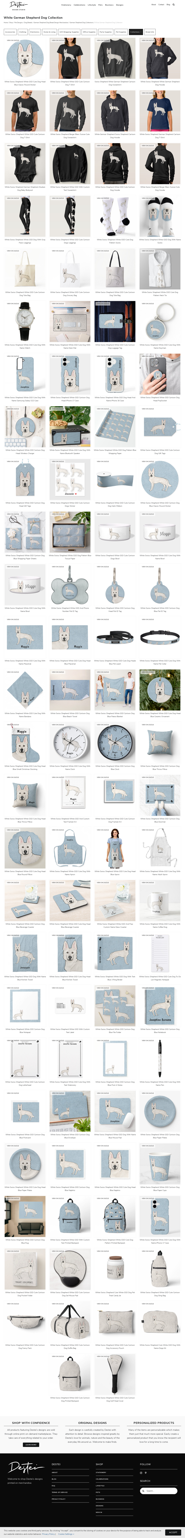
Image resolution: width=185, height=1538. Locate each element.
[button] (174, 4)
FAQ (53, 1486)
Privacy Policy (58, 1499)
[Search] (143, 1491)
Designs (99, 1506)
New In (99, 1512)
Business (100, 1499)
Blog (54, 1479)
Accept (173, 1532)
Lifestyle (100, 1486)
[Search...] (158, 1491)
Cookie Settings (66, 1534)
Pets (98, 1492)
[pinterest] (146, 1473)
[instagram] (141, 1473)
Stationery (101, 1472)
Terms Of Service (60, 1492)
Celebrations (102, 1479)
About (55, 1472)
